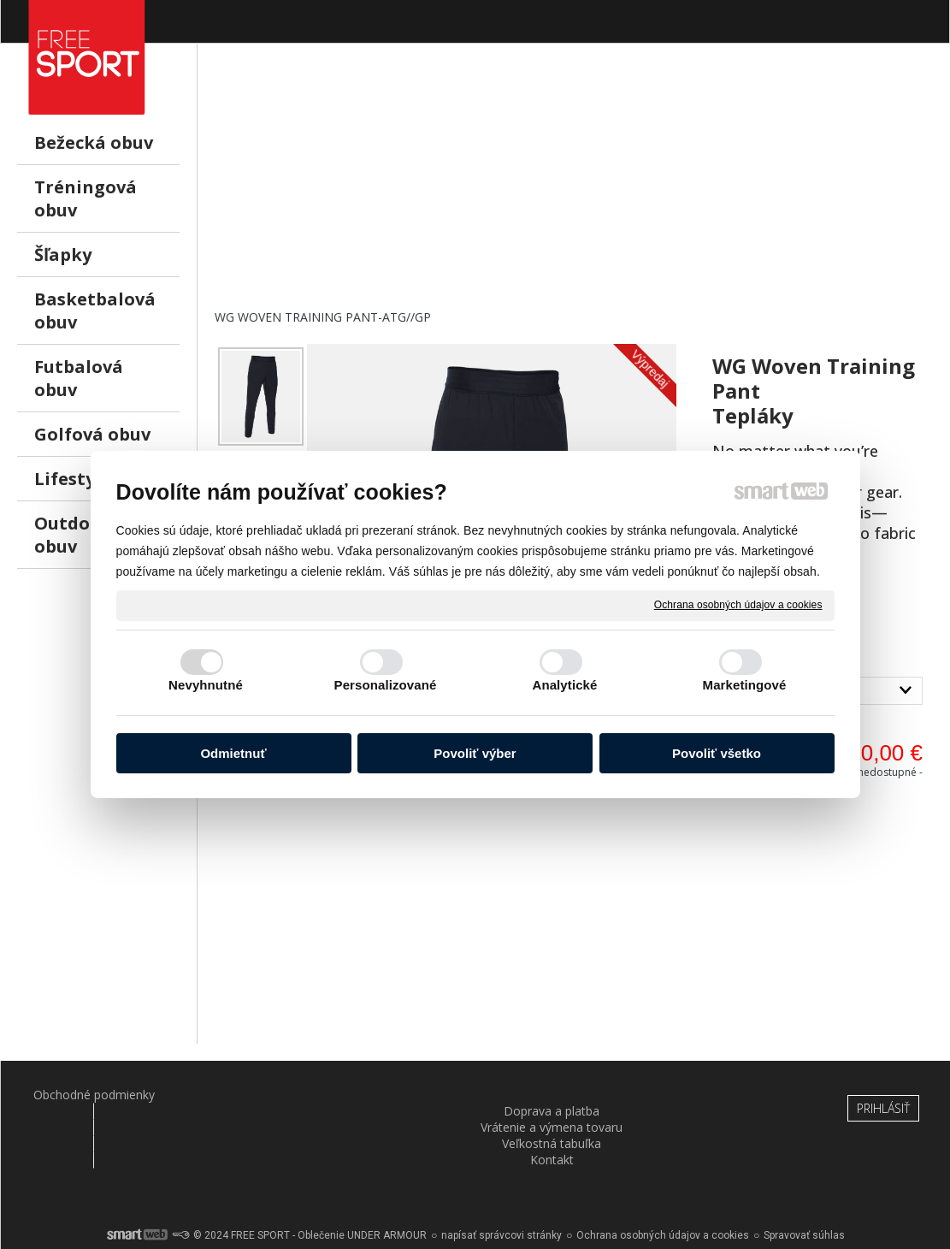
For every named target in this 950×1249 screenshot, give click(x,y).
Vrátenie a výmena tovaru (396, 1102)
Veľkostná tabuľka (554, 1094)
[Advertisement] (574, 189)
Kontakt (710, 1094)
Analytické (564, 685)
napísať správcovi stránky (501, 1189)
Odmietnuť (233, 753)
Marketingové (745, 685)
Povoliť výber (475, 753)
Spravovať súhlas (804, 1189)
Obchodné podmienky (84, 1094)
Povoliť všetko (716, 753)
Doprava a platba (240, 1094)
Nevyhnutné (205, 685)
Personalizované (385, 685)
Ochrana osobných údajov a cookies (738, 605)
